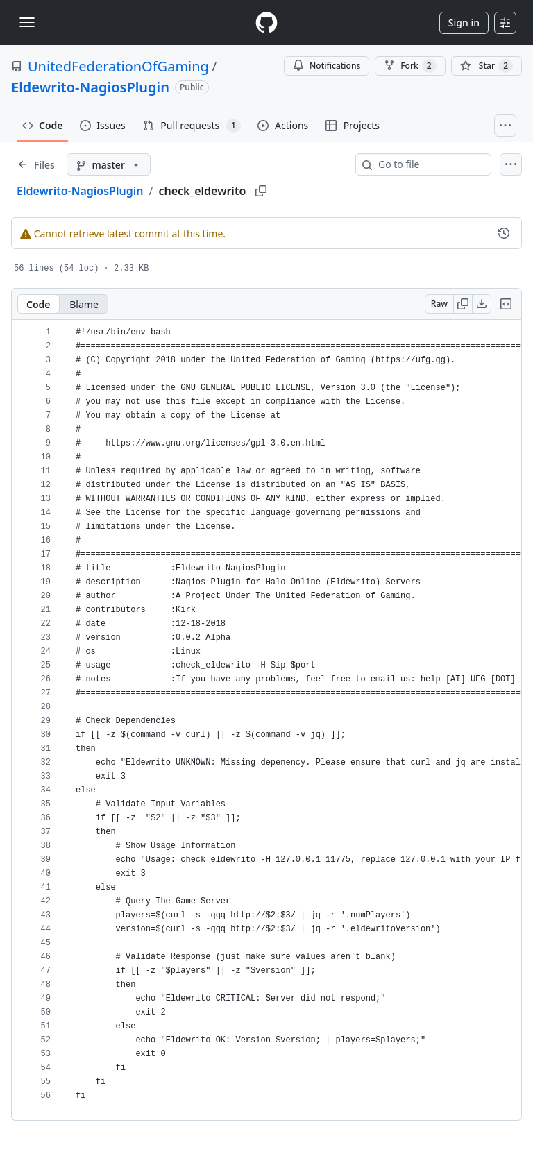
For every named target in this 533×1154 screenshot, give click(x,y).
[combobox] (429, 164)
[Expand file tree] (36, 164)
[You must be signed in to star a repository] (486, 66)
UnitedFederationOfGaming (118, 66)
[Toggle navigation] (27, 22)
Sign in (464, 22)
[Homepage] (266, 22)
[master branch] (109, 164)
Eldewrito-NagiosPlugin (90, 87)
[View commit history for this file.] (504, 233)
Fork (410, 66)
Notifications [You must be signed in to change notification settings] (326, 65)
